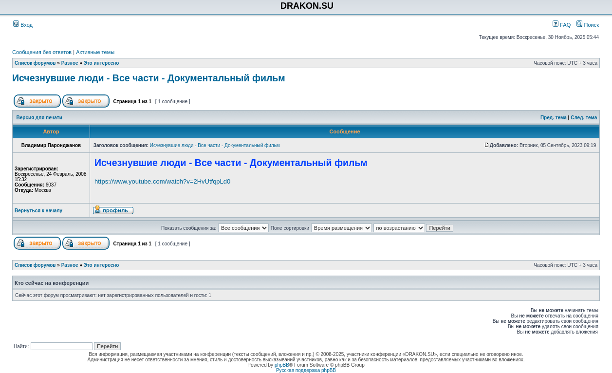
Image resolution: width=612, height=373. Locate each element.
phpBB (282, 365)
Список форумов (35, 63)
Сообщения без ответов (42, 52)
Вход (23, 25)
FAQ (562, 25)
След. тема (584, 117)
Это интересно (101, 63)
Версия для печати (39, 117)
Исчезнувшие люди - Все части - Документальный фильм (148, 78)
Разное (69, 63)
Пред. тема (553, 117)
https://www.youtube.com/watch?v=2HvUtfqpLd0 (162, 181)
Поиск (587, 25)
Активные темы (95, 52)
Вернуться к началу (38, 210)
